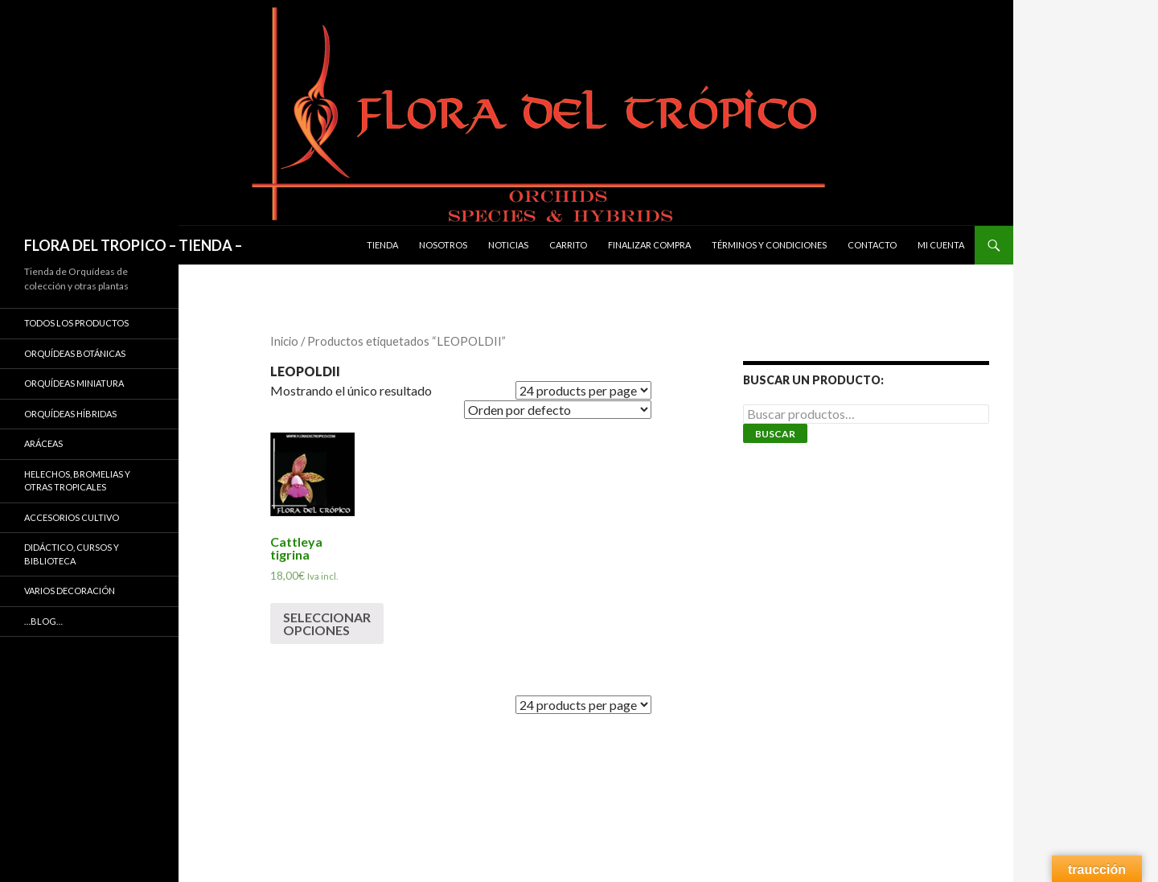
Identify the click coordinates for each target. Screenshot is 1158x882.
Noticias (508, 245)
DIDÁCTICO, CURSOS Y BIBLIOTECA (71, 554)
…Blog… (43, 621)
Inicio (284, 341)
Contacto (872, 245)
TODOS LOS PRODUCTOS (76, 323)
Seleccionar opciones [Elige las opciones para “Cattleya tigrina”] (327, 623)
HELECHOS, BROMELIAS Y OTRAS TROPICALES (77, 481)
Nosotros (443, 245)
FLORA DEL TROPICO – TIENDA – (133, 245)
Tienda (382, 245)
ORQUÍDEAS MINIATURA (74, 383)
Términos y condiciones (769, 245)
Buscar (775, 434)
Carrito (568, 245)
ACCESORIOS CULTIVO (71, 517)
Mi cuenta (941, 245)
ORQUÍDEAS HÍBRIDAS (70, 413)
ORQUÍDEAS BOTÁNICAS (74, 353)
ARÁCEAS (43, 443)
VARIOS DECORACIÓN (69, 590)
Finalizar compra (649, 245)
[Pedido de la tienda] (557, 409)
